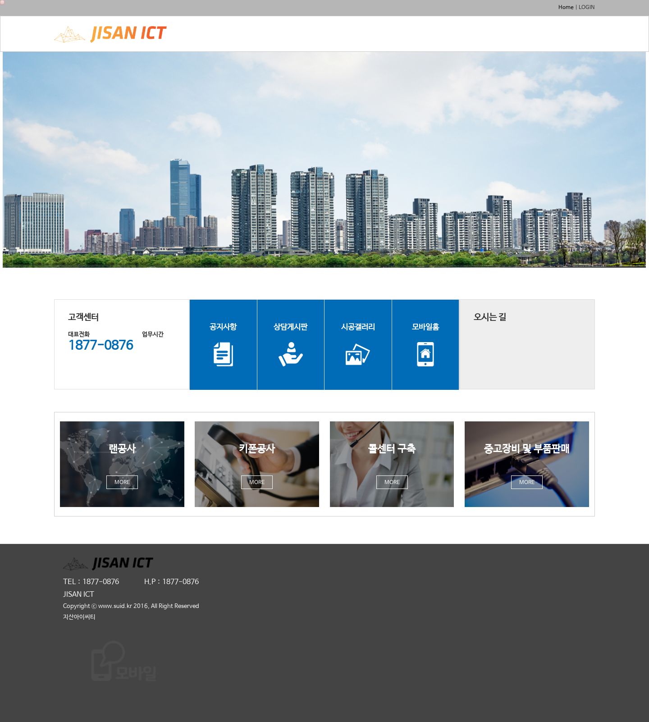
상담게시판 (290, 344)
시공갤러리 (358, 344)
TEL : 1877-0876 (91, 582)
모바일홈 (425, 344)
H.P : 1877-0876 (171, 582)
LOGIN (587, 8)
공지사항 (223, 344)
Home (566, 8)
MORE (122, 483)
